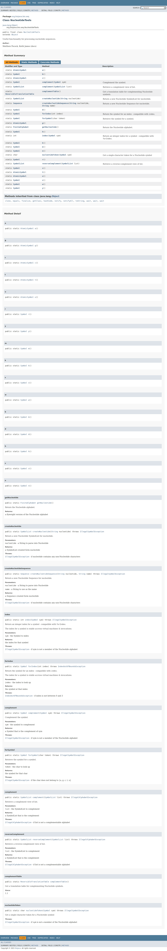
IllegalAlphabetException (84, 797)
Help (58, 3)
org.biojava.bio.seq (20, 16)
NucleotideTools (31, 32)
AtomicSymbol (19, 70)
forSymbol (47, 118)
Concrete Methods (49, 62)
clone (8, 201)
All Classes (6, 7)
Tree (34, 3)
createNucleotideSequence (55, 103)
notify (58, 201)
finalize (26, 201)
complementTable (50, 91)
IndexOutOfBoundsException (71, 666)
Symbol (16, 74)
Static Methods (29, 62)
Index (52, 3)
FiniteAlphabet (21, 127)
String (64, 99)
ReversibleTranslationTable (19, 94)
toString (80, 201)
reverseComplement (51, 164)
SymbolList (18, 87)
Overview (5, 3)
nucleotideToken (50, 155)
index (45, 136)
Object (14, 35)
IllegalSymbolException (92, 532)
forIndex (46, 114)
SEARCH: (136, 8)
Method (34, 10)
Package (14, 3)
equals (16, 201)
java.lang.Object (10, 25)
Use (29, 3)
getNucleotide (49, 127)
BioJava (18, 948)
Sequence (17, 103)
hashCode (48, 201)
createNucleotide (51, 99)
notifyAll (68, 201)
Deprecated (43, 3)
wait (89, 201)
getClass (37, 201)
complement (47, 82)
